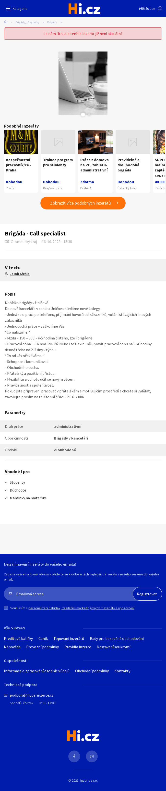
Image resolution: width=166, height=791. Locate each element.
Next (89, 114)
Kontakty (122, 670)
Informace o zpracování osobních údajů (37, 670)
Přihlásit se (147, 8)
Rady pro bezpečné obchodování (117, 638)
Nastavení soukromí (113, 646)
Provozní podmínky (42, 646)
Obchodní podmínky (92, 670)
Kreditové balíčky (18, 638)
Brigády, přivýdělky (27, 22)
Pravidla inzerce (77, 646)
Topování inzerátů (68, 638)
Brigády (52, 22)
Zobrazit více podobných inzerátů (80, 203)
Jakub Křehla (20, 274)
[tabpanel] (83, 83)
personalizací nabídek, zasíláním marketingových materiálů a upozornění (81, 608)
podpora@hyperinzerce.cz (32, 695)
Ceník (43, 638)
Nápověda (12, 646)
